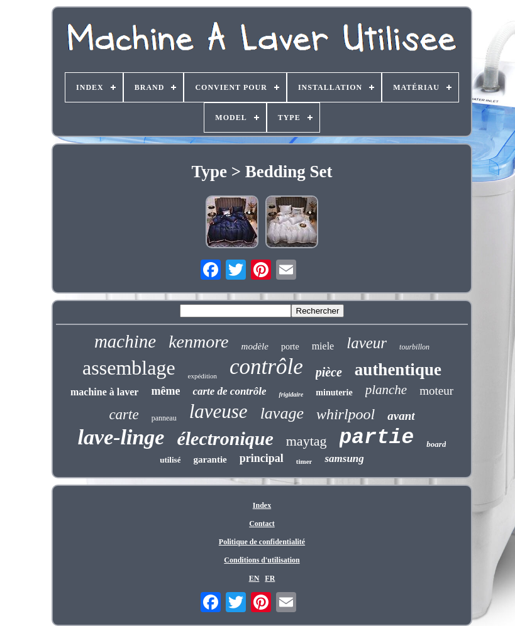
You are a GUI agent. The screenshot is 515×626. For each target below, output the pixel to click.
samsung (343, 458)
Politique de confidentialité (262, 541)
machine (125, 341)
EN (254, 578)
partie (377, 437)
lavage (282, 413)
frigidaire (291, 394)
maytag (306, 441)
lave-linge (121, 437)
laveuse (218, 411)
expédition (202, 376)
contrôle (266, 366)
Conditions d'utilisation (261, 560)
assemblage (128, 367)
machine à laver (104, 392)
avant (400, 415)
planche (386, 389)
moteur (436, 390)
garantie (209, 459)
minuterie (334, 392)
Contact (262, 523)
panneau (164, 418)
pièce (329, 372)
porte (290, 346)
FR (270, 578)
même (165, 391)
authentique (398, 369)
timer (304, 461)
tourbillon (414, 347)
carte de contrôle (229, 391)
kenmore (198, 341)
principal (262, 458)
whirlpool (345, 414)
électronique (225, 438)
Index (262, 505)
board (436, 444)
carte (123, 414)
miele (323, 346)
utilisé (170, 459)
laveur (366, 342)
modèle (255, 346)
